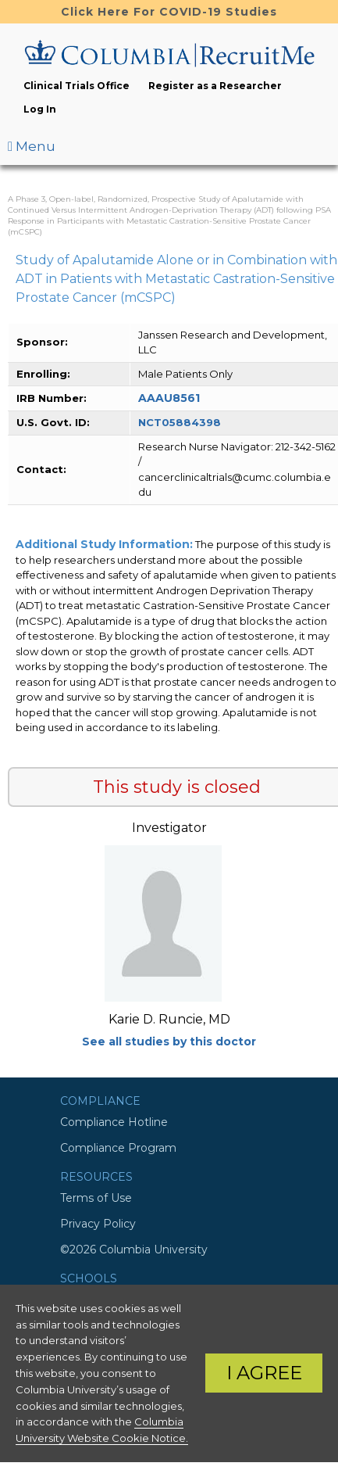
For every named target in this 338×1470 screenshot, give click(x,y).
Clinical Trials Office (76, 85)
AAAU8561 (169, 398)
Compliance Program (118, 1148)
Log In (39, 109)
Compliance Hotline (114, 1122)
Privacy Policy (98, 1224)
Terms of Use (96, 1198)
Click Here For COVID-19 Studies (169, 12)
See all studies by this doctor (169, 1041)
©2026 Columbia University (134, 1249)
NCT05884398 (179, 422)
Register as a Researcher (215, 85)
